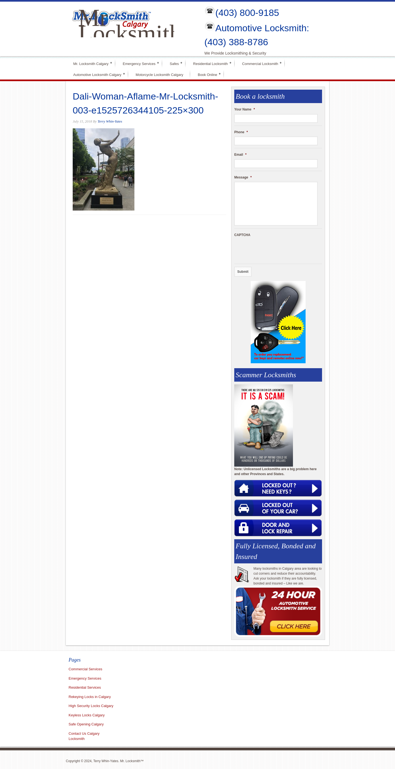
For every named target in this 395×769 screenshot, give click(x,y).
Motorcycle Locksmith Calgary (159, 75)
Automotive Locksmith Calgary (97, 74)
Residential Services (85, 687)
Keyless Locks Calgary (87, 715)
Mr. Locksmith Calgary (91, 63)
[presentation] (276, 250)
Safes (174, 63)
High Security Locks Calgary (91, 706)
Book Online (207, 74)
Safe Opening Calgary (86, 724)
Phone (241, 132)
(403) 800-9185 (247, 12)
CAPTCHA (242, 235)
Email (240, 155)
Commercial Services (85, 669)
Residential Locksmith (210, 63)
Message (243, 177)
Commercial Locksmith (260, 63)
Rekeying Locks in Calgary (90, 697)
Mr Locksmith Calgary (129, 33)
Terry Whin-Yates (110, 121)
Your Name (244, 109)
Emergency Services (139, 63)
